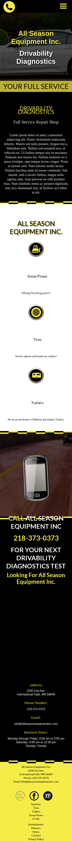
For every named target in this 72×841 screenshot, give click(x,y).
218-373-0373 (36, 709)
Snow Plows (36, 815)
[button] (63, 6)
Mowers (36, 828)
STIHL (36, 818)
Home (36, 831)
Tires (36, 807)
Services (36, 804)
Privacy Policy (36, 839)
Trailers (36, 811)
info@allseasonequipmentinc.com (36, 723)
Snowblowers (36, 824)
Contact (36, 835)
